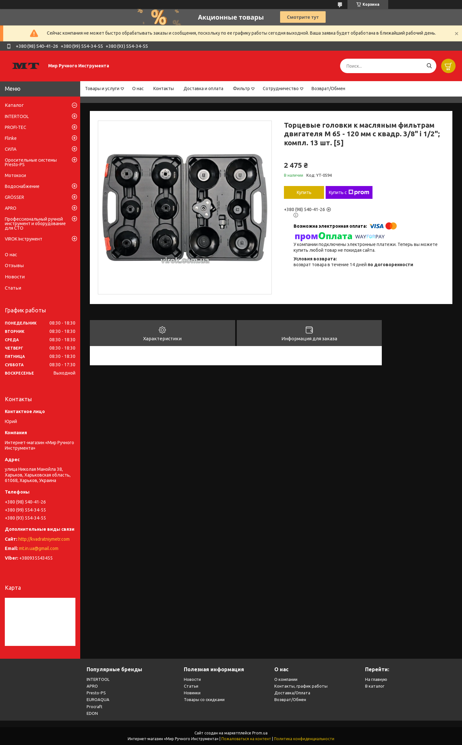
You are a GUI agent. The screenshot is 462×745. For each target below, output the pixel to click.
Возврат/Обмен (328, 88)
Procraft (94, 706)
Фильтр (241, 88)
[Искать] (429, 66)
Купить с (349, 192)
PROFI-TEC (15, 127)
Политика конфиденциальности (304, 739)
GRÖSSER (14, 197)
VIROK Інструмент (23, 238)
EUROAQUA (98, 699)
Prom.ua (260, 733)
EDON (92, 713)
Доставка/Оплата (292, 692)
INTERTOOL (17, 116)
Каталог (14, 105)
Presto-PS (96, 692)
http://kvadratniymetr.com (44, 539)
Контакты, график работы (301, 686)
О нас (138, 88)
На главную (376, 679)
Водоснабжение (22, 186)
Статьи (13, 288)
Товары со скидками (204, 699)
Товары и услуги (102, 88)
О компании (285, 679)
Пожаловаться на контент (246, 739)
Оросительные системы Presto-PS (31, 162)
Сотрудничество (281, 88)
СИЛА (10, 149)
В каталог (374, 686)
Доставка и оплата (203, 88)
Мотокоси (15, 175)
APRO (10, 208)
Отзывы (14, 265)
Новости (15, 276)
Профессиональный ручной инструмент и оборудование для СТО (35, 223)
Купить (304, 192)
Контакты (163, 88)
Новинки (192, 692)
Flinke (11, 138)
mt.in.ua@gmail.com (38, 548)
